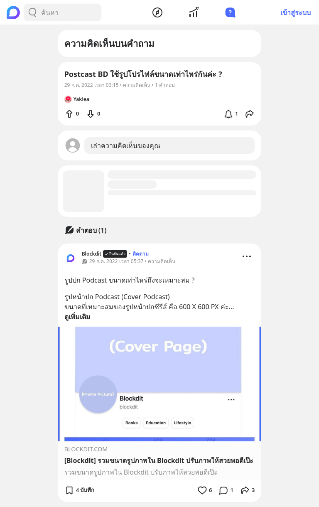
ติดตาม (141, 253)
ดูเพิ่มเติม (77, 316)
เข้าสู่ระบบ (295, 12)
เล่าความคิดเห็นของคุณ (125, 145)
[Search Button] (32, 12)
